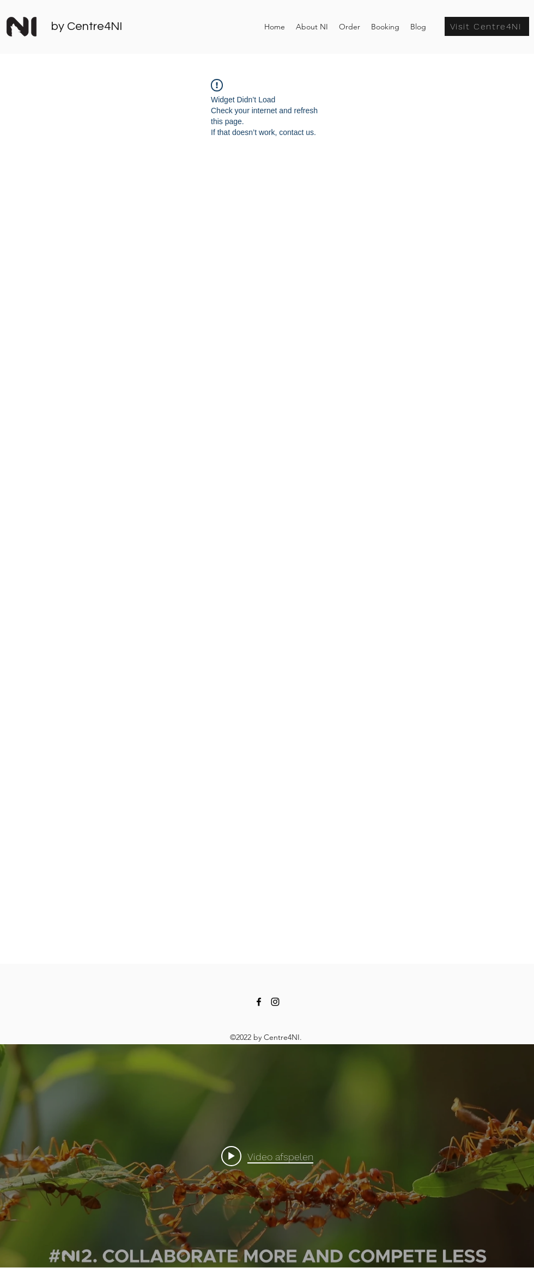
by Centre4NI (86, 26)
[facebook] (258, 1001)
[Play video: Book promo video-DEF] (267, 1156)
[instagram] (275, 1001)
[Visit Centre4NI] (487, 26)
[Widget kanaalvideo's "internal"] (267, 1155)
